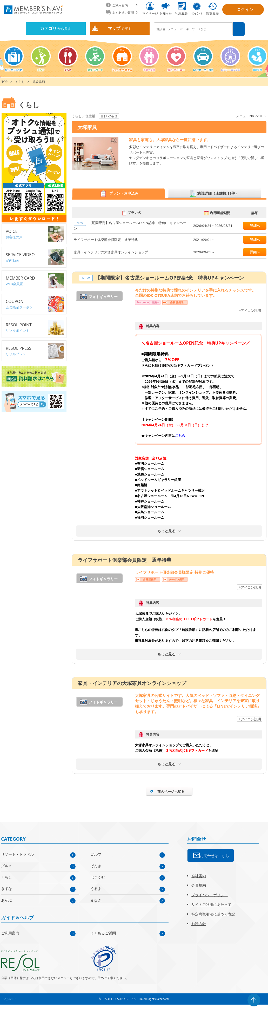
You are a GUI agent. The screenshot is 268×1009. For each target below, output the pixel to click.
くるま (95, 888)
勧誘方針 (198, 923)
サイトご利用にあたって (211, 904)
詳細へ (255, 225)
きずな (6, 888)
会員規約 (198, 884)
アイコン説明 (251, 310)
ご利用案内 (10, 932)
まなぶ (95, 900)
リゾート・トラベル (17, 854)
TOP (5, 81)
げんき (95, 865)
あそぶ (6, 900)
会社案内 (198, 875)
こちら (180, 435)
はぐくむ (97, 876)
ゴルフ (95, 854)
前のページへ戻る (170, 791)
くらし (20, 81)
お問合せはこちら (214, 855)
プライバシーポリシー (209, 894)
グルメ (6, 865)
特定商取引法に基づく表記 (213, 913)
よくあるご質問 (103, 932)
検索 (239, 29)
